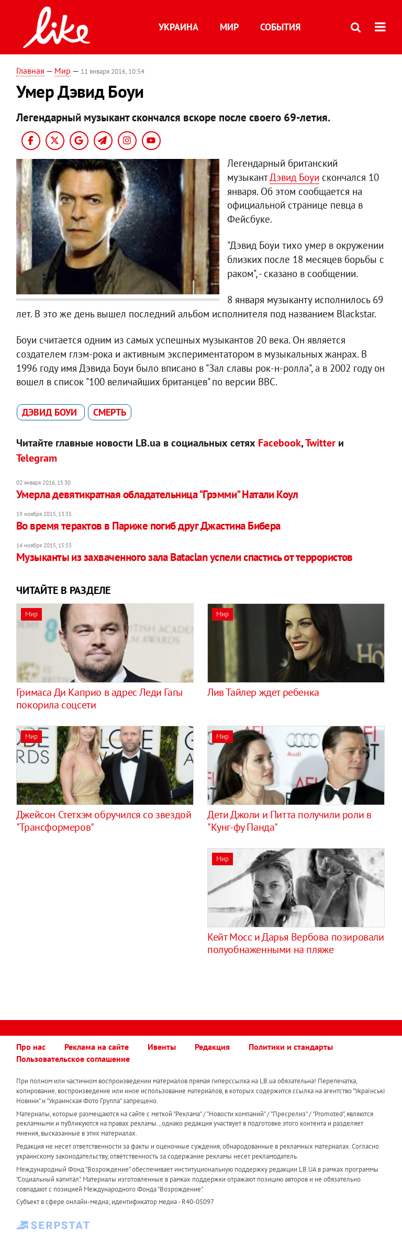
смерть (109, 412)
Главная (30, 70)
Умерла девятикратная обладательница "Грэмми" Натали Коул (157, 494)
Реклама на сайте (96, 1046)
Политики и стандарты (291, 1046)
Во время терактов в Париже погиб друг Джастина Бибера (148, 526)
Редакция (212, 1046)
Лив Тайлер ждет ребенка (263, 692)
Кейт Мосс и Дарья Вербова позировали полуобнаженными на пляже (295, 943)
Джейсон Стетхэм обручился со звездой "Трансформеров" (104, 821)
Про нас (31, 1046)
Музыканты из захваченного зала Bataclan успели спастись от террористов (184, 557)
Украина (178, 27)
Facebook (279, 443)
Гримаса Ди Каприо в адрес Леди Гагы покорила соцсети (99, 698)
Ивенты (162, 1046)
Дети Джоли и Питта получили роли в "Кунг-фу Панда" (289, 821)
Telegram (36, 458)
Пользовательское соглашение (73, 1058)
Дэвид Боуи (294, 177)
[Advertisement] (104, 921)
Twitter (320, 443)
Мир (229, 27)
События (280, 27)
